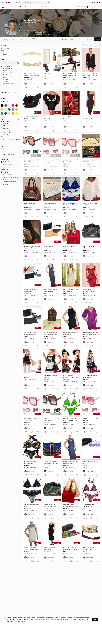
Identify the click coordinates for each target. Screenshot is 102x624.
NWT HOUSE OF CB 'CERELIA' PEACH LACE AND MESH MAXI (68, 290)
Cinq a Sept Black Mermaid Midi (49, 548)
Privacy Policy (22, 621)
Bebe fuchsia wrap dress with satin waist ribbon (90, 333)
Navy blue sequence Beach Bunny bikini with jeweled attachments (70, 204)
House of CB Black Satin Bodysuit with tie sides (70, 74)
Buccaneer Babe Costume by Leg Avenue (70, 376)
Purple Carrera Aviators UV (90, 462)
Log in (93, 2)
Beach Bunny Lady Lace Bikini (31, 505)
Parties (38, 7)
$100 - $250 (6, 130)
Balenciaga (5, 70)
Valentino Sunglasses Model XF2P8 (30, 290)
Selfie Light (47, 74)
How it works (80, 7)
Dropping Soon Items (8, 181)
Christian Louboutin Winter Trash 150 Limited (71, 247)
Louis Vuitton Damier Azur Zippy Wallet (50, 204)
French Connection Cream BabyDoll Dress (31, 548)
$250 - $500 (6, 132)
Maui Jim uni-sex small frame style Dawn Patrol (70, 548)
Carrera (4, 81)
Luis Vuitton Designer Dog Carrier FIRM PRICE (51, 333)
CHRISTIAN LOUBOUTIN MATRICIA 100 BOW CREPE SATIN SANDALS (31, 118)
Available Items (6, 175)
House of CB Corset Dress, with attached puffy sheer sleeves (50, 118)
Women (16, 7)
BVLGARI (5, 79)
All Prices (5, 121)
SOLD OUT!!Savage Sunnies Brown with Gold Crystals (49, 419)
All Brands (5, 66)
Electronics (4, 54)
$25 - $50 (5, 126)
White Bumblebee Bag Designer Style (90, 548)
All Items (4, 149)
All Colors (5, 101)
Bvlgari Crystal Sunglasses (48, 247)
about (90, 39)
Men (21, 7)
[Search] (34, 2)
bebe (3, 77)
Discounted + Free (7, 154)
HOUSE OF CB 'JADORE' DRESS (90, 204)
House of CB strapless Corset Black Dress (89, 118)
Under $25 (5, 124)
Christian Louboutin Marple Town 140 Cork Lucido (70, 505)
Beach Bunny (6, 75)
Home (32, 7)
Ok (95, 619)
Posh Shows (45, 7)
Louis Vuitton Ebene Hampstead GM (30, 204)
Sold (25, 375)
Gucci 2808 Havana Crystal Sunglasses (30, 333)
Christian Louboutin (8, 84)
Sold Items (5, 184)
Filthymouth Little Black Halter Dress (70, 333)
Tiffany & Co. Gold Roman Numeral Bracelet (32, 74)
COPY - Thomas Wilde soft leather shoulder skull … (89, 247)
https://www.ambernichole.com (35, 32)
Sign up (98, 2)
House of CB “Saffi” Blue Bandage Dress (70, 462)
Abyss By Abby (6, 68)
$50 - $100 (5, 128)
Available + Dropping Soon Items (10, 178)
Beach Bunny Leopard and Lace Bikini (31, 462)
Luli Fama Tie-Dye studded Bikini (88, 505)
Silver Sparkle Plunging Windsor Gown (51, 290)
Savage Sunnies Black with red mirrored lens (29, 161)
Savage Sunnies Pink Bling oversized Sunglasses (48, 161)
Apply (18, 139)
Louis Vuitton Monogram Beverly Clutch (90, 161)
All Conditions (6, 162)
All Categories (5, 48)
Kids (26, 7)
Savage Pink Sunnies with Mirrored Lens (67, 161)
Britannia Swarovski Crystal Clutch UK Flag (51, 462)
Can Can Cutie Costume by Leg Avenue (90, 376)
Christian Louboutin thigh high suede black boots (32, 247)
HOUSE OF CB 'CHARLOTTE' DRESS (89, 290)
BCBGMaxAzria (6, 73)
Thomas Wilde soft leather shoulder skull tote (50, 505)
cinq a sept (5, 86)
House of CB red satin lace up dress (70, 118)
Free (3, 151)
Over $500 (5, 134)
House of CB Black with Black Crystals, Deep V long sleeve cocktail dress (90, 75)
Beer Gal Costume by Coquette (50, 376)
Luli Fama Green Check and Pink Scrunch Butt (70, 419)
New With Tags (6, 164)
